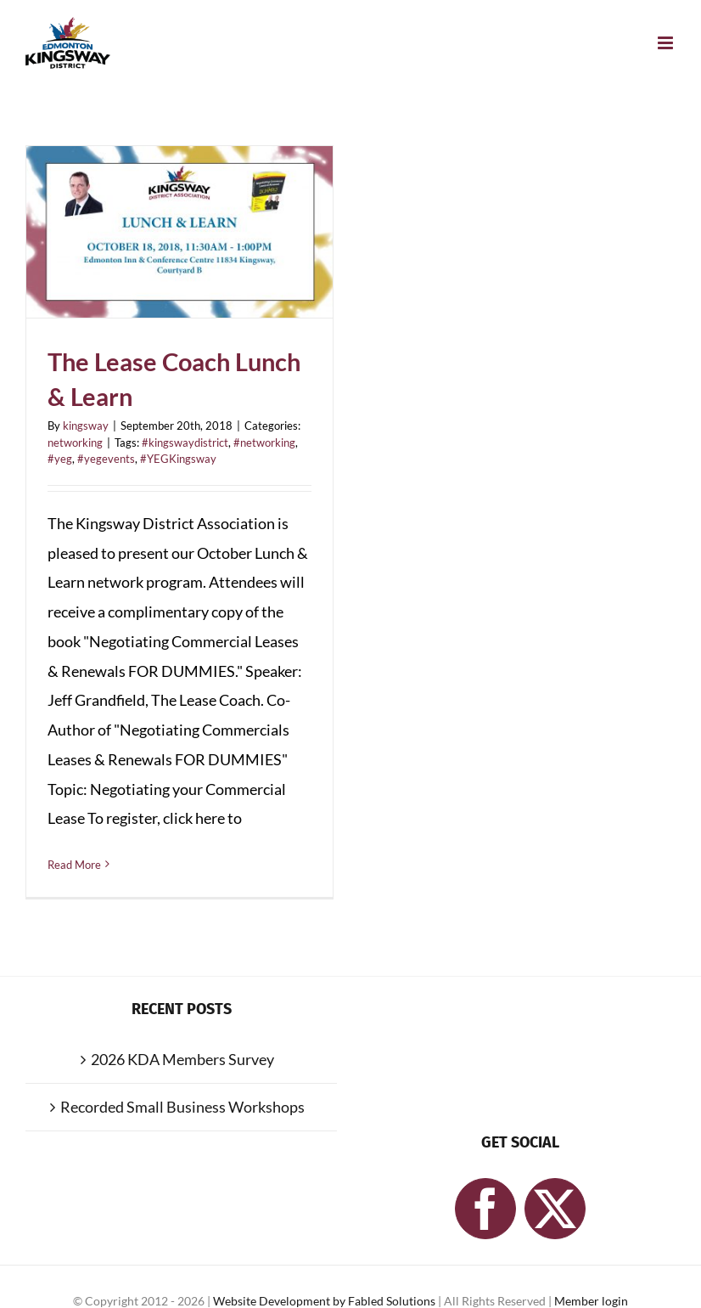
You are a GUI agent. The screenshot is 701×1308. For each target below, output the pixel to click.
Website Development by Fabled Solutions (325, 1301)
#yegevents (106, 458)
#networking (264, 442)
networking (75, 442)
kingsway (86, 425)
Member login (591, 1301)
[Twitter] (555, 1208)
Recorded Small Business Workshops (182, 1106)
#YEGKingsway (178, 458)
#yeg (60, 458)
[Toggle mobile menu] (667, 43)
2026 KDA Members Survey (182, 1059)
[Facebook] (485, 1208)
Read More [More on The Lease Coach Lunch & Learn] (74, 864)
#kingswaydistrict (185, 442)
